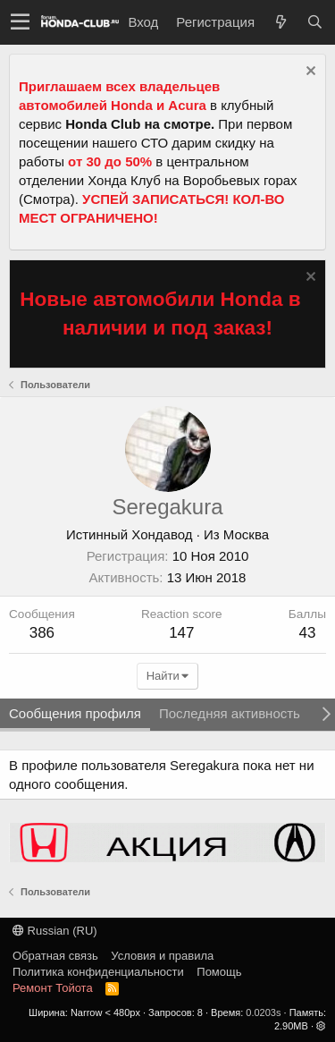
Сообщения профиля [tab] (75, 713)
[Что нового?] (280, 21)
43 (306, 632)
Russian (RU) (55, 930)
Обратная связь (55, 955)
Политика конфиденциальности (98, 971)
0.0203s (263, 1012)
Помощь (219, 971)
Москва (246, 534)
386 (41, 632)
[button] (20, 22)
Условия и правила (162, 955)
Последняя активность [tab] (229, 713)
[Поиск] (314, 21)
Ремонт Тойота (53, 988)
